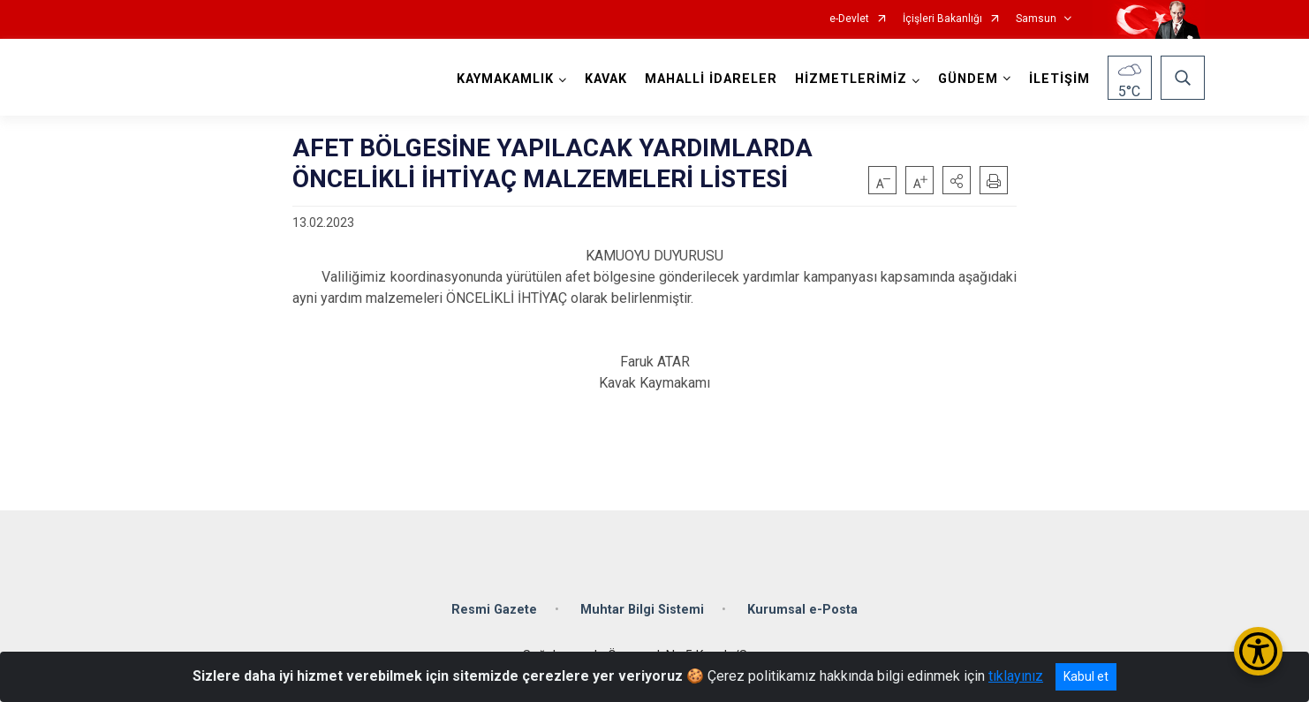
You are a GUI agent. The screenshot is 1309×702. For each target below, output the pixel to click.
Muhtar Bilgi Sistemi (642, 609)
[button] (956, 180)
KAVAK (606, 79)
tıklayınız (1015, 676)
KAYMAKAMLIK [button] (505, 79)
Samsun (1036, 19)
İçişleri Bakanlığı (942, 19)
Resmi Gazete (494, 609)
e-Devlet (849, 19)
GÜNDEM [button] (968, 79)
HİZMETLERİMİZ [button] (851, 79)
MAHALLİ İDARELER (711, 79)
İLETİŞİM (1059, 79)
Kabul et (1085, 676)
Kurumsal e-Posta (802, 609)
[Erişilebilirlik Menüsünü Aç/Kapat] (1258, 651)
